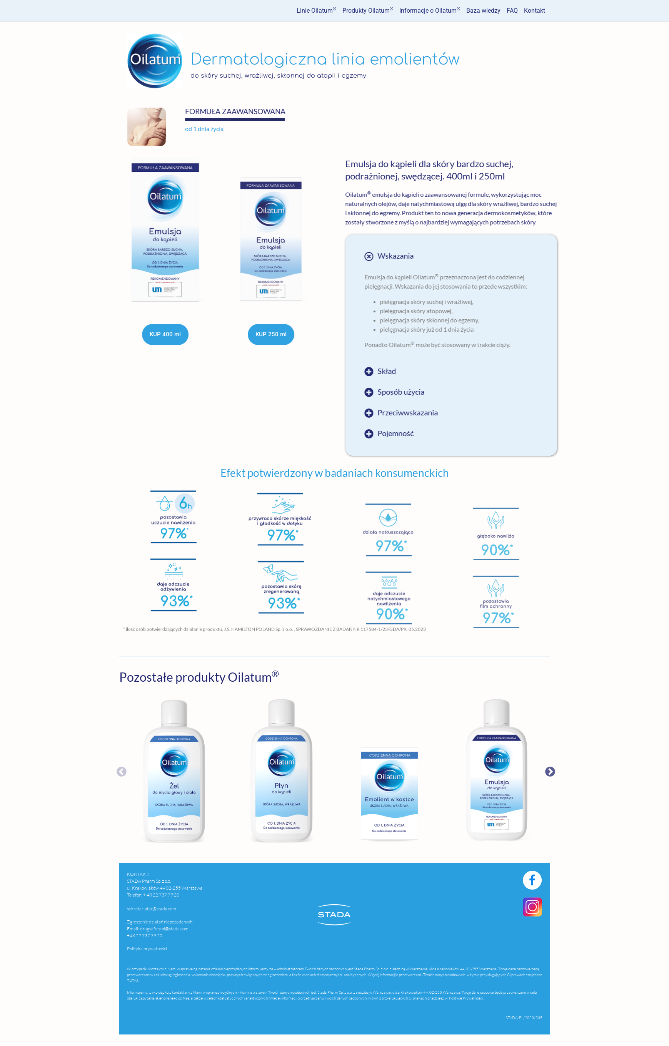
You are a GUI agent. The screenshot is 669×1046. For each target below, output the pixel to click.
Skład (463, 371)
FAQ (512, 10)
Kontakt (534, 10)
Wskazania (472, 256)
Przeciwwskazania (484, 412)
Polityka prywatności (147, 948)
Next (556, 770)
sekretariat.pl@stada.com (151, 909)
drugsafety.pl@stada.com (164, 928)
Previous (108, 770)
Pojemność (472, 433)
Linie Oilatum (316, 10)
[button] (528, 256)
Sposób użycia (477, 392)
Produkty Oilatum (367, 10)
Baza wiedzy (483, 10)
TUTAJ (132, 980)
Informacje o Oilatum (429, 10)
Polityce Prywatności (465, 998)
